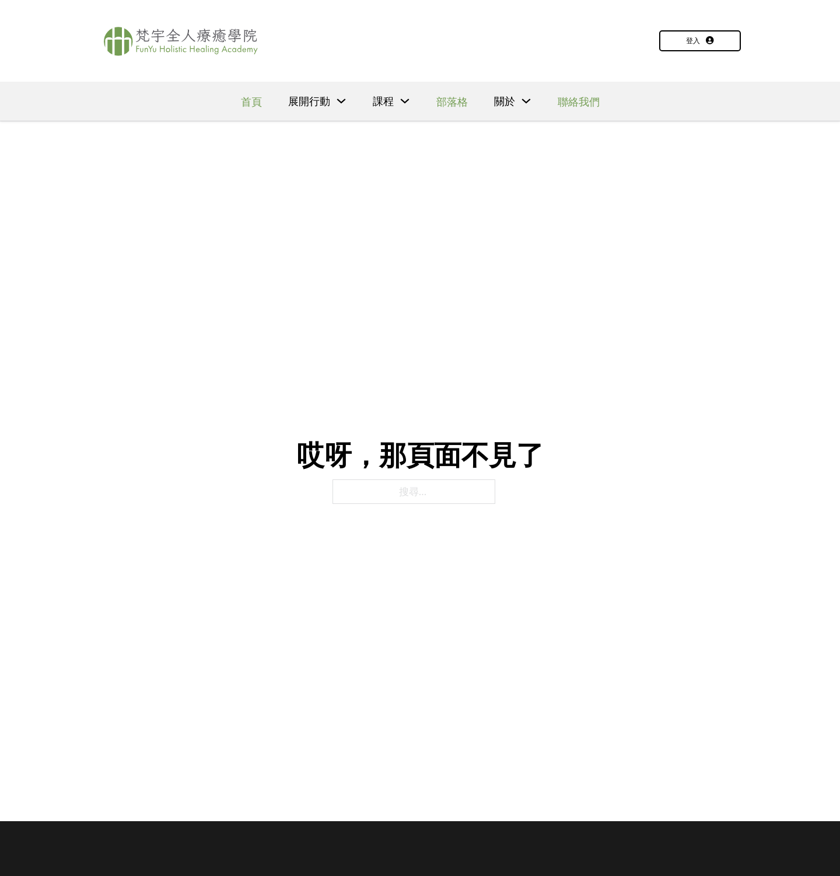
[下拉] (341, 101)
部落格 (452, 101)
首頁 (251, 101)
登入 (700, 40)
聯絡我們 (579, 101)
